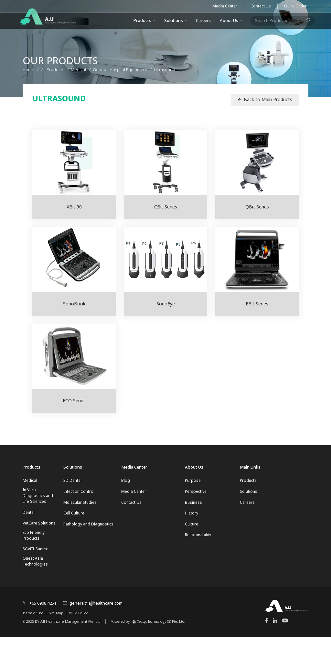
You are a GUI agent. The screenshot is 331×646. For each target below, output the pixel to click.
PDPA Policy (78, 622)
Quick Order (295, 6)
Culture (191, 529)
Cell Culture (73, 517)
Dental (29, 515)
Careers (203, 20)
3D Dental (72, 480)
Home (28, 68)
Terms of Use (33, 622)
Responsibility (198, 542)
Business (193, 505)
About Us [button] (229, 20)
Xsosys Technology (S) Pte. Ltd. (158, 629)
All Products (52, 68)
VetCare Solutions (39, 527)
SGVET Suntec (35, 556)
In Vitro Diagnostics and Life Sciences (38, 496)
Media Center (224, 6)
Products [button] (142, 20)
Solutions (173, 20)
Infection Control (78, 492)
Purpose (193, 480)
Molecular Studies (80, 505)
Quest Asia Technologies (35, 569)
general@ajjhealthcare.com (93, 612)
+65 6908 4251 (39, 612)
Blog (125, 480)
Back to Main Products (264, 99)
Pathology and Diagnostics (88, 529)
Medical (30, 480)
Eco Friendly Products (34, 540)
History (191, 517)
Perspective (196, 492)
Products (248, 480)
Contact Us (261, 6)
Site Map (56, 622)
